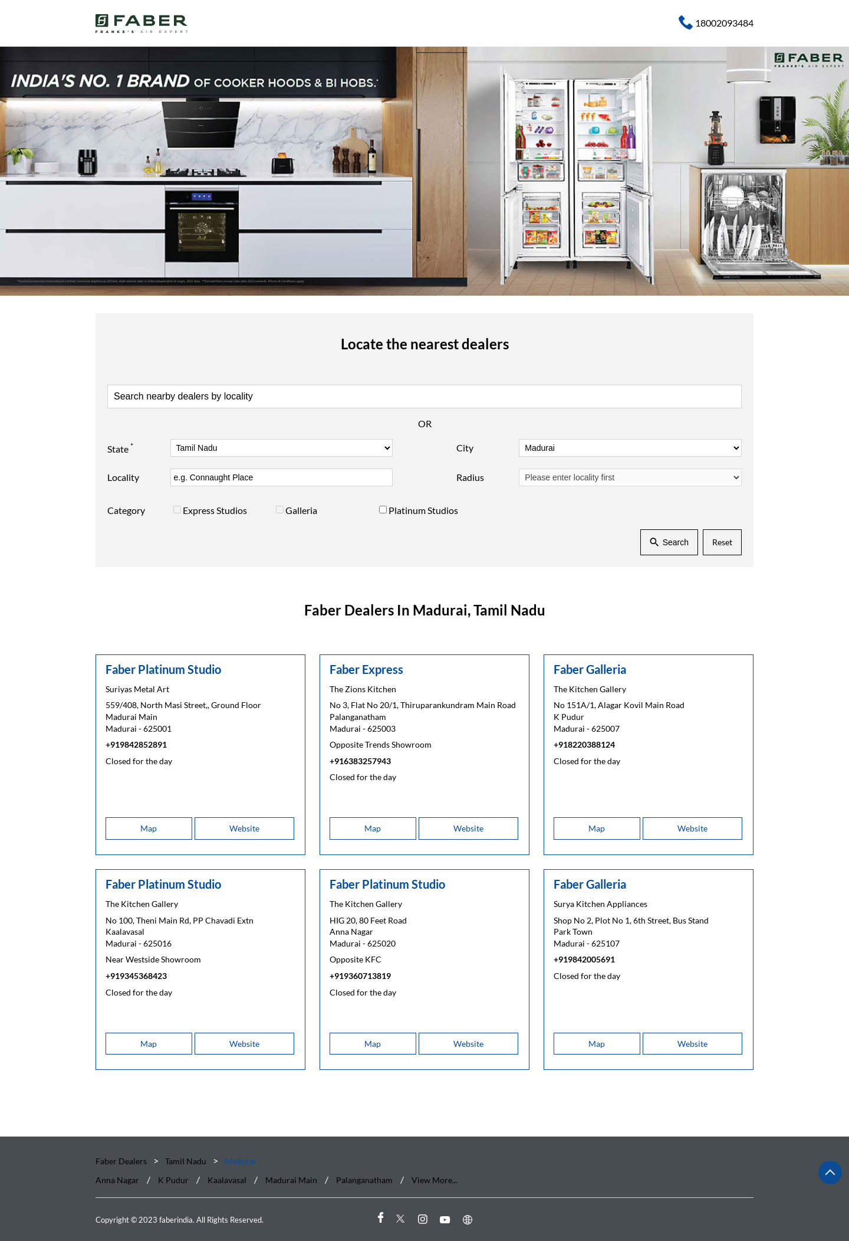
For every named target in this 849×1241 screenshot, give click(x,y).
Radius (470, 477)
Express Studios (215, 510)
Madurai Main (291, 1180)
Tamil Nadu (185, 1161)
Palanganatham (364, 1180)
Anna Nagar (117, 1180)
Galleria (301, 510)
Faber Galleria (590, 669)
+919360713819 (360, 976)
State (120, 447)
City (464, 447)
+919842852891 (136, 745)
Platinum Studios (423, 510)
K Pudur (173, 1180)
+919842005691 (584, 960)
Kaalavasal (227, 1180)
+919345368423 (136, 976)
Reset (722, 542)
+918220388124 (584, 745)
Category (126, 510)
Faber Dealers (122, 1161)
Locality (123, 477)
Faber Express (366, 669)
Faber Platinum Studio (163, 669)
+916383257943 (360, 761)
